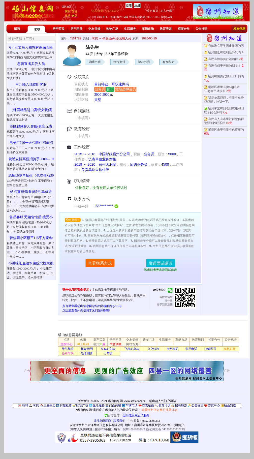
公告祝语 (201, 29)
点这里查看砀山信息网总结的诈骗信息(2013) (92, 306)
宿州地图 (172, 349)
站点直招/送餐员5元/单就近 (31, 192)
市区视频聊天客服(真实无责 (31, 126)
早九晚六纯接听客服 (31, 85)
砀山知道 (230, 405)
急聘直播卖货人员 (31, 64)
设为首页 (152, 11)
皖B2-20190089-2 (134, 429)
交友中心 (66, 344)
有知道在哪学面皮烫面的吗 (226, 45)
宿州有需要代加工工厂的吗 (226, 76)
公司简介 (178, 425)
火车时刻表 (108, 349)
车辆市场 (148, 29)
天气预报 (68, 349)
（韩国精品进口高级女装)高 (31, 110)
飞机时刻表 (132, 349)
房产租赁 (76, 29)
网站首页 (132, 344)
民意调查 (116, 344)
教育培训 (166, 29)
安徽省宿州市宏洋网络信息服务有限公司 (96, 425)
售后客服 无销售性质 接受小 (31, 217)
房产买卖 (58, 29)
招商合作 (184, 29)
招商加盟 (181, 405)
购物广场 (112, 29)
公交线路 (153, 349)
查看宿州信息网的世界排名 (159, 410)
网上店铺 (83, 344)
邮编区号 (210, 349)
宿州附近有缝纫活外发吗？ (226, 52)
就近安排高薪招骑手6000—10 (31, 159)
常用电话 (191, 349)
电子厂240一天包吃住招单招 (31, 143)
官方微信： (127, 415)
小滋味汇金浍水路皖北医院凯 (31, 263)
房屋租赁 (66, 405)
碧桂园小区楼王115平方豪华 (31, 238)
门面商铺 (115, 405)
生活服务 (130, 29)
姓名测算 (87, 353)
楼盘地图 (87, 349)
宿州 (68, 11)
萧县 (74, 11)
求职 (37, 29)
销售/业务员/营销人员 (116, 38)
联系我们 (119, 421)
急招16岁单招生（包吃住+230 (31, 175)
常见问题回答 (103, 421)
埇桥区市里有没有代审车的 (226, 129)
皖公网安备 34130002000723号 (166, 429)
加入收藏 (166, 11)
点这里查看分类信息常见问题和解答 (86, 310)
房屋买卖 (49, 405)
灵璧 (68, 16)
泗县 (74, 16)
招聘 (17, 29)
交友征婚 (94, 29)
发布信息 (239, 29)
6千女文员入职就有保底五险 (31, 47)
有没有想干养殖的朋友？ (224, 65)
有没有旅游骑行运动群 (223, 59)
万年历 (108, 353)
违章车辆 (68, 353)
